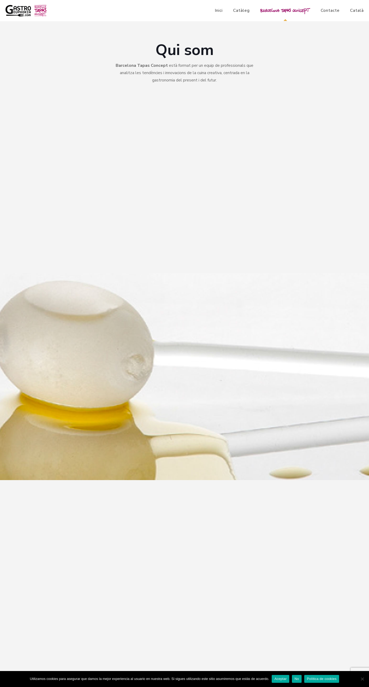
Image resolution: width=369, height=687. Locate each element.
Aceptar (280, 679)
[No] (362, 678)
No (297, 679)
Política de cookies (321, 679)
